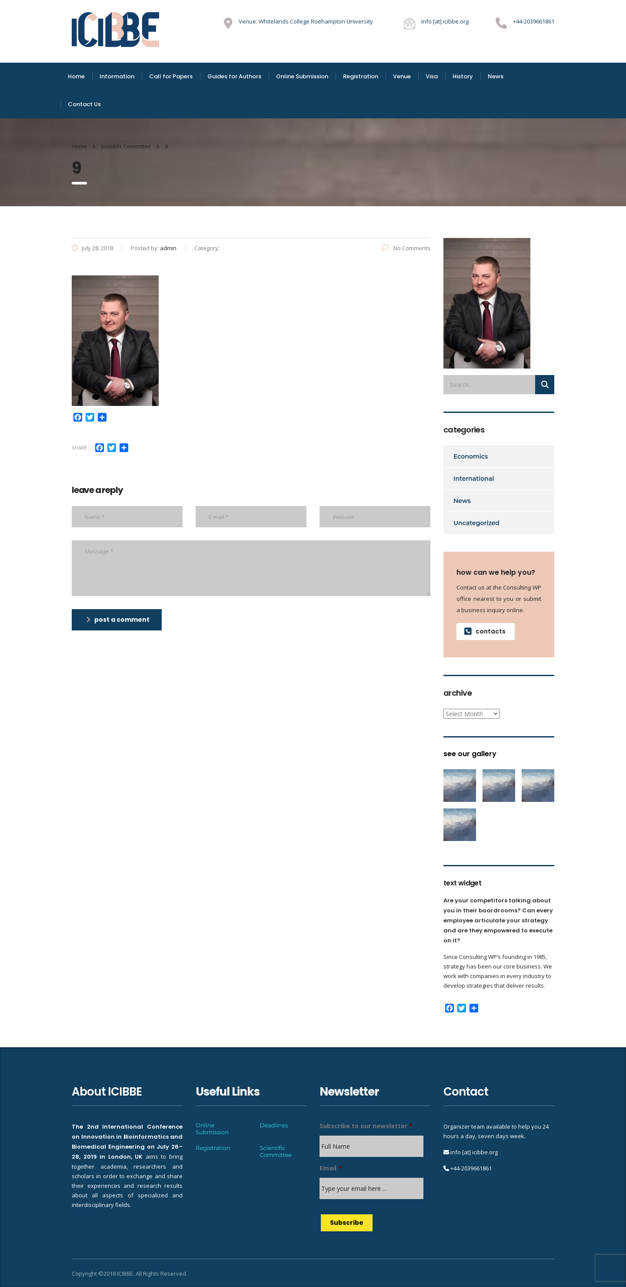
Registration (360, 76)
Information (117, 76)
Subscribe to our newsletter (366, 1126)
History (463, 76)
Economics (470, 456)
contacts (485, 631)
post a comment (118, 619)
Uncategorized (476, 523)
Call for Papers (171, 76)
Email (331, 1168)
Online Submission (302, 76)
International (473, 479)
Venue (402, 76)
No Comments (406, 248)
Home (76, 76)
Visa (432, 76)
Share (79, 447)
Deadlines (274, 1125)
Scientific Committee (276, 1151)
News (495, 76)
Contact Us (84, 104)
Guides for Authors (234, 76)
